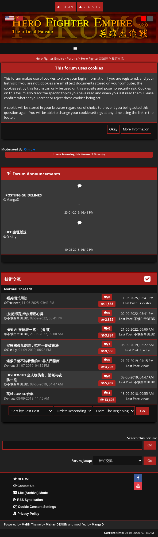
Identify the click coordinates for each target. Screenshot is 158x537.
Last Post (130, 303)
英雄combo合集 (19, 393)
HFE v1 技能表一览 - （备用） (29, 329)
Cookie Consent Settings (34, 507)
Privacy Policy (26, 514)
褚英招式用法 (16, 298)
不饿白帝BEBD (17, 318)
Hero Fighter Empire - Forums (57, 58)
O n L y (11, 236)
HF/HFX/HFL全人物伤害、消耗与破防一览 (34, 377)
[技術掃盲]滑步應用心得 (24, 313)
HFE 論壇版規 (15, 232)
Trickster (13, 302)
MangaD (12, 199)
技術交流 (118, 58)
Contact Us (23, 486)
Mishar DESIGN (56, 524)
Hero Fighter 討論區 (94, 58)
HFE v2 (21, 479)
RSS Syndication (28, 500)
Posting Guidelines (23, 195)
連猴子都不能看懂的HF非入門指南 (33, 360)
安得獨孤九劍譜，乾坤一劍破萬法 (32, 345)
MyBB (26, 524)
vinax (11, 365)
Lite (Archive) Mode (30, 493)
